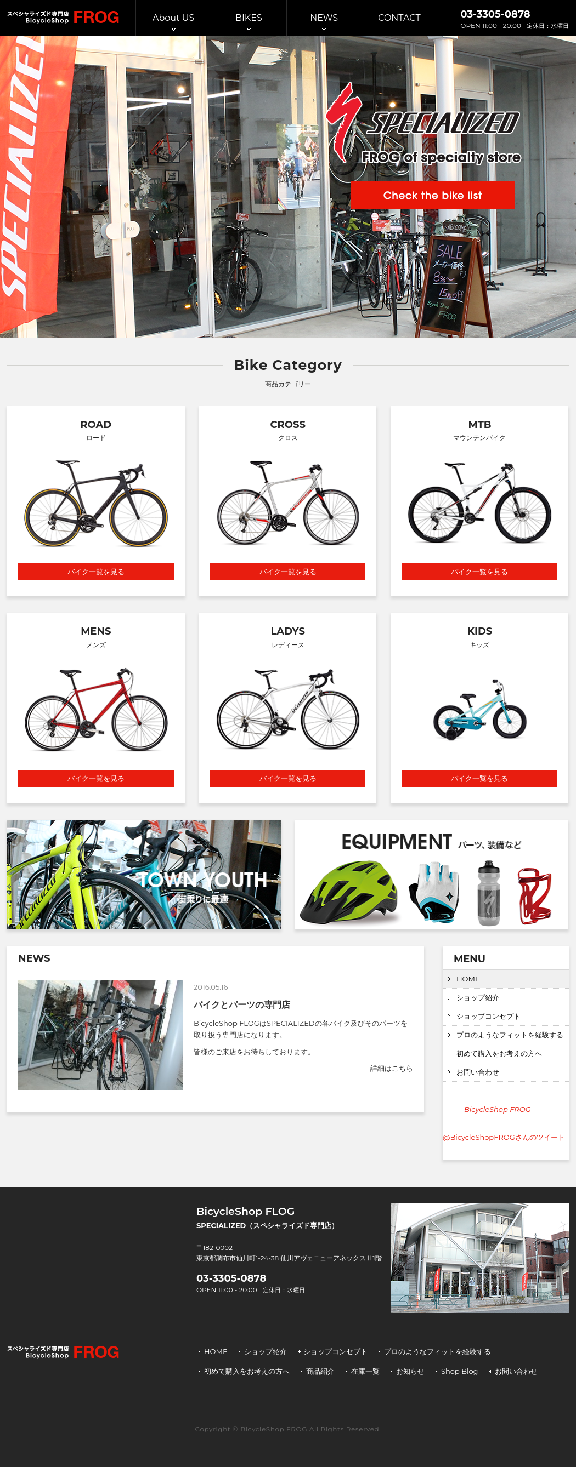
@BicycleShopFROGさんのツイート (504, 1137)
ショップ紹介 (477, 997)
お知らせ (410, 1371)
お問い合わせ (477, 1072)
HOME (468, 978)
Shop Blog (459, 1371)
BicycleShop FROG (497, 1109)
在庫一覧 (365, 1371)
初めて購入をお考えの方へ (499, 1053)
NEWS (324, 18)
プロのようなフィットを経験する (509, 1034)
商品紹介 (320, 1371)
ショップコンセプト (488, 1016)
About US (173, 18)
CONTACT (399, 18)
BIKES (248, 18)
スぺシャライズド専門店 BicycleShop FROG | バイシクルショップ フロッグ (63, 17)
